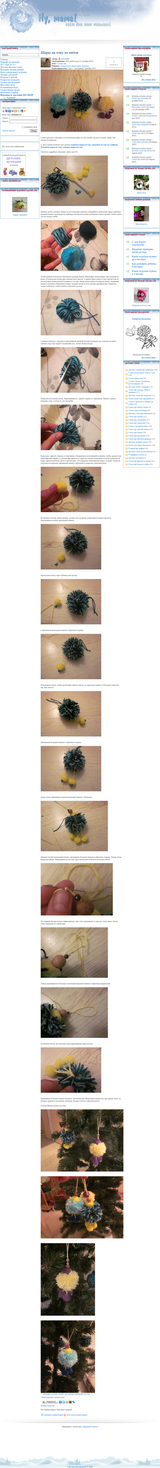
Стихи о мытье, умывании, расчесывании (139, 382)
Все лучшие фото (148, 79)
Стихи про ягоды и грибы (138, 464)
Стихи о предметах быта (138, 426)
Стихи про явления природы (139, 439)
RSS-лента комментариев (77, 1415)
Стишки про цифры (136, 448)
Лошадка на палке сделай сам (55, 1394)
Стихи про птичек (135, 417)
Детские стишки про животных (141, 370)
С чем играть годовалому (139, 243)
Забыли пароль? (8, 131)
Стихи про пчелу (138, 133)
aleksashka (65, 59)
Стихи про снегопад (140, 142)
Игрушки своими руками (58, 15)
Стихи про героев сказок (138, 407)
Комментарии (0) (47, 1406)
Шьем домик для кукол (141, 55)
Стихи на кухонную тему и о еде (141, 373)
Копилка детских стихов (141, 96)
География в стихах (136, 455)
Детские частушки (135, 458)
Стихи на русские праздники (140, 398)
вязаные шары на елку (73, 147)
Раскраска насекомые (141, 319)
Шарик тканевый (20, 215)
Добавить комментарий (53, 1415)
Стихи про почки (139, 159)
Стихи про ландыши (140, 124)
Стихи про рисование (137, 436)
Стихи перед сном (135, 378)
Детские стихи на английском (140, 451)
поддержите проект (90, 1427)
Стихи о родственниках (137, 410)
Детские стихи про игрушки (139, 395)
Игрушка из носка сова (141, 305)
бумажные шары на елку (51, 147)
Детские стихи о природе (138, 387)
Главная (41, 15)
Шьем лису (141, 193)
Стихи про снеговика (140, 98)
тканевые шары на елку (81, 145)
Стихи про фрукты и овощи (139, 461)
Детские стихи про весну (142, 151)
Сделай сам (61, 63)
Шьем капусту (141, 224)
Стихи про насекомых (137, 420)
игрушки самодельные (55, 1397)
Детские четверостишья (138, 442)
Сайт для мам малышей (76, 1467)
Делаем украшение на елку (79, 1394)
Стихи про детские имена (138, 429)
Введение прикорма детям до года (142, 250)
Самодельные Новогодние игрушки (74, 66)
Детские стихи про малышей (140, 413)
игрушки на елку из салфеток (105, 145)
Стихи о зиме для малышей (143, 116)
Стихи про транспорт (137, 423)
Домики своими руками (141, 74)
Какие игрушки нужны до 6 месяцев (144, 258)
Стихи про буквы (135, 432)
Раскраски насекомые (141, 354)
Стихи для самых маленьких (139, 445)
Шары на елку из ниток (79, 15)
